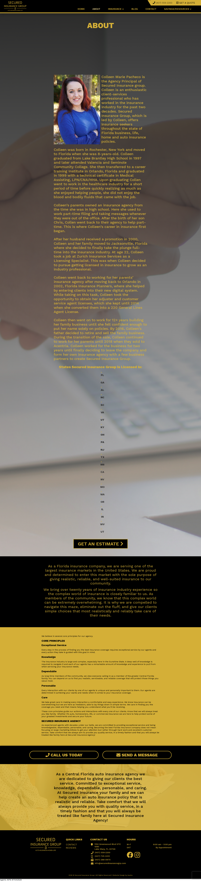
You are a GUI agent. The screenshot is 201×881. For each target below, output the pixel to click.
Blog (134, 9)
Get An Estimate (100, 544)
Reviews (71, 847)
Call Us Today (64, 755)
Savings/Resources (177, 9)
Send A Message (137, 755)
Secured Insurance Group (84, 875)
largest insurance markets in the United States (87, 570)
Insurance (116, 9)
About (96, 9)
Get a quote (185, 2)
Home (81, 9)
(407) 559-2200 (162, 3)
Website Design (119, 875)
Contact (150, 9)
